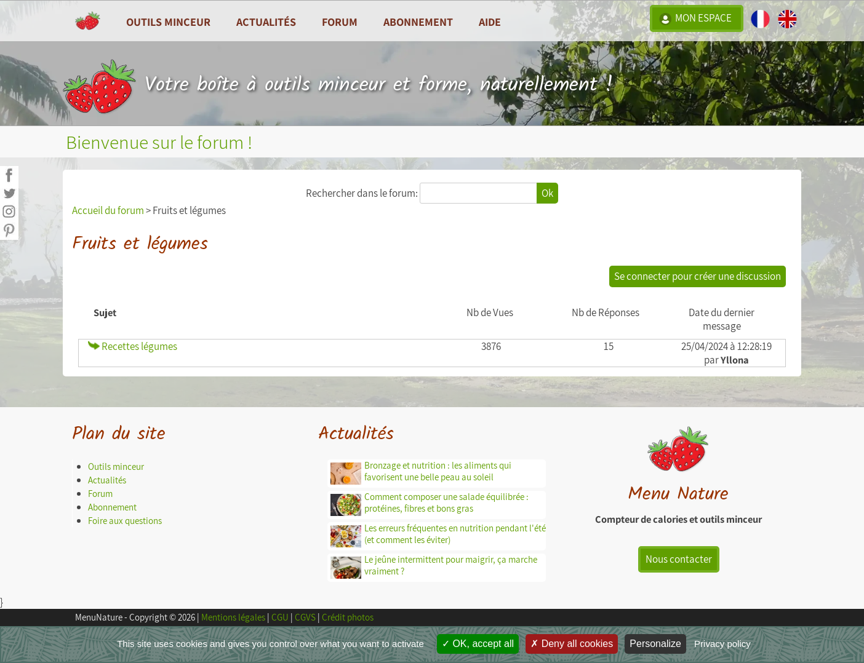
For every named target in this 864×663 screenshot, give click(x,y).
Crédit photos (348, 617)
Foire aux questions (125, 520)
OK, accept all (478, 643)
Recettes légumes (132, 346)
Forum (340, 21)
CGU (280, 617)
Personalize (655, 643)
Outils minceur (116, 466)
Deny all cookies (571, 643)
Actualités (107, 480)
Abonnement (418, 21)
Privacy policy (722, 643)
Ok (547, 193)
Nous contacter (679, 559)
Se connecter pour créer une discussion (697, 276)
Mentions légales (233, 617)
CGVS (305, 617)
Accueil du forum (108, 210)
